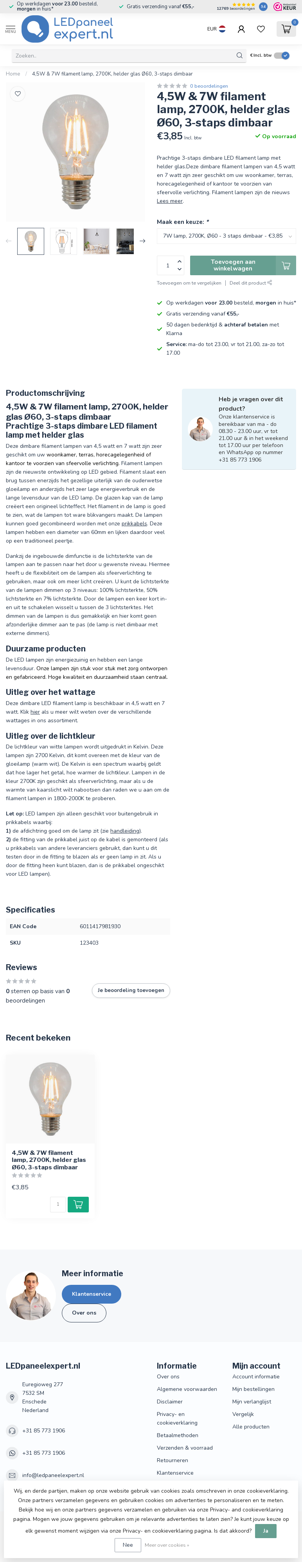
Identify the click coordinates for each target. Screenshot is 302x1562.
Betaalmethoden (177, 1435)
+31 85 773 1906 (43, 1430)
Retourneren (172, 1460)
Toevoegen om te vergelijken (189, 283)
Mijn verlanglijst (251, 1401)
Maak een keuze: (183, 222)
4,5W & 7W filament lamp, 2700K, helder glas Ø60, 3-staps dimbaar (112, 74)
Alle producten (251, 1426)
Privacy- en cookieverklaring (177, 1418)
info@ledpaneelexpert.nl (53, 1475)
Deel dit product (251, 283)
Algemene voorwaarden (187, 1389)
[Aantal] (58, 1204)
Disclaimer (170, 1401)
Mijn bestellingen (253, 1389)
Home (13, 74)
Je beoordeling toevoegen (131, 990)
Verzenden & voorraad (185, 1448)
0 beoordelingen (209, 86)
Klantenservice (91, 1294)
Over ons (84, 1313)
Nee (128, 1545)
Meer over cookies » (167, 1545)
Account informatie (256, 1376)
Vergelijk (243, 1414)
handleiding (124, 831)
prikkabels (134, 523)
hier (35, 712)
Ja (265, 1531)
